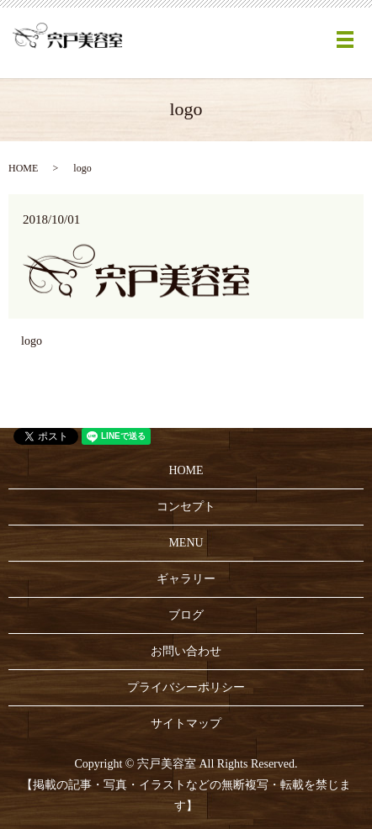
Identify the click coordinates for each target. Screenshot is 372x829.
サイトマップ (186, 723)
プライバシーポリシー (186, 687)
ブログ (186, 615)
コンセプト (186, 506)
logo (31, 341)
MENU (185, 542)
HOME (23, 168)
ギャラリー (186, 579)
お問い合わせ (186, 651)
